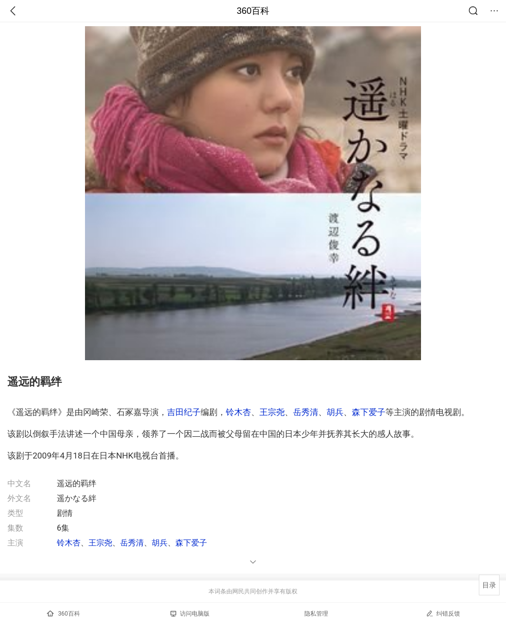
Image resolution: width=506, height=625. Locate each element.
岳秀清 (305, 412)
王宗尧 (272, 412)
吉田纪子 (184, 412)
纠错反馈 (443, 613)
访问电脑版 (190, 613)
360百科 (253, 11)
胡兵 (335, 412)
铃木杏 (238, 412)
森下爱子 (368, 412)
